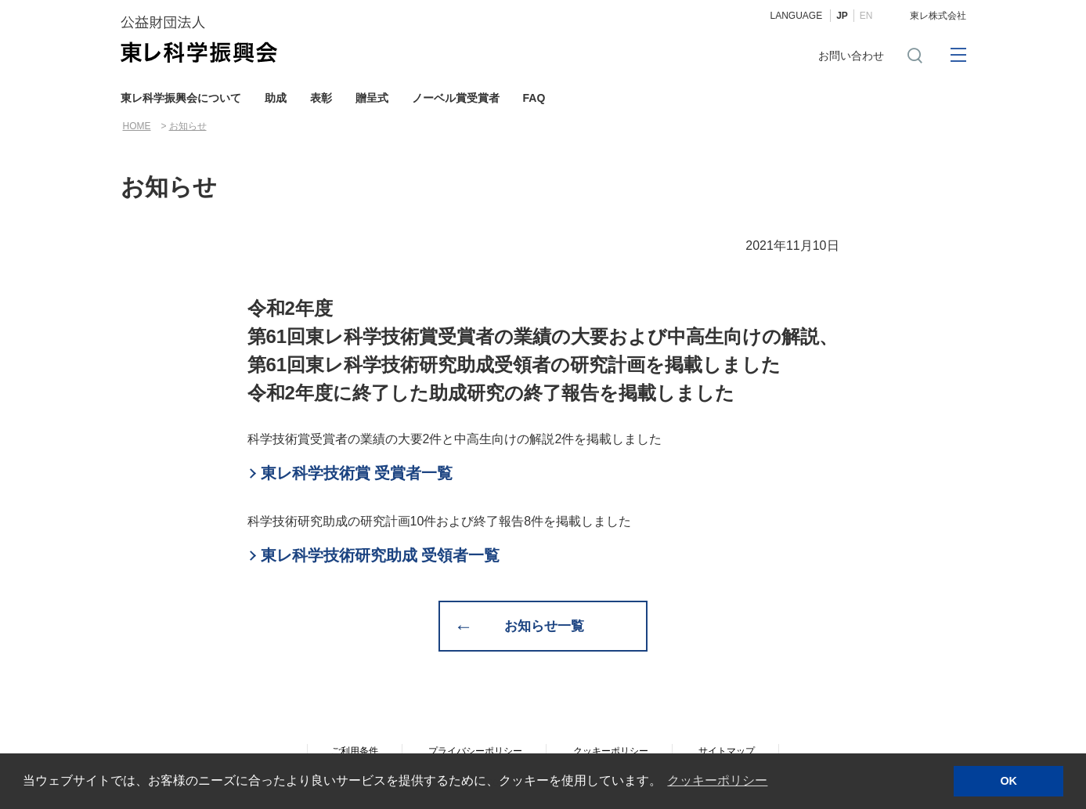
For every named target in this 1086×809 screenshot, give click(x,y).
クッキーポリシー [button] (717, 780)
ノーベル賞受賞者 (456, 98)
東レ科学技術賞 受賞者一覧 (357, 473)
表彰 (321, 98)
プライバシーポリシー (475, 751)
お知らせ (188, 126)
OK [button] (1008, 781)
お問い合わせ (851, 55)
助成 (276, 98)
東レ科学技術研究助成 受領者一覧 (380, 555)
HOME (137, 126)
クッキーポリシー (610, 751)
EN (866, 15)
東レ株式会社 (938, 15)
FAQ (534, 98)
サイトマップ (726, 751)
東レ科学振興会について (181, 98)
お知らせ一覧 (543, 626)
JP (842, 15)
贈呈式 (371, 98)
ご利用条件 (354, 751)
